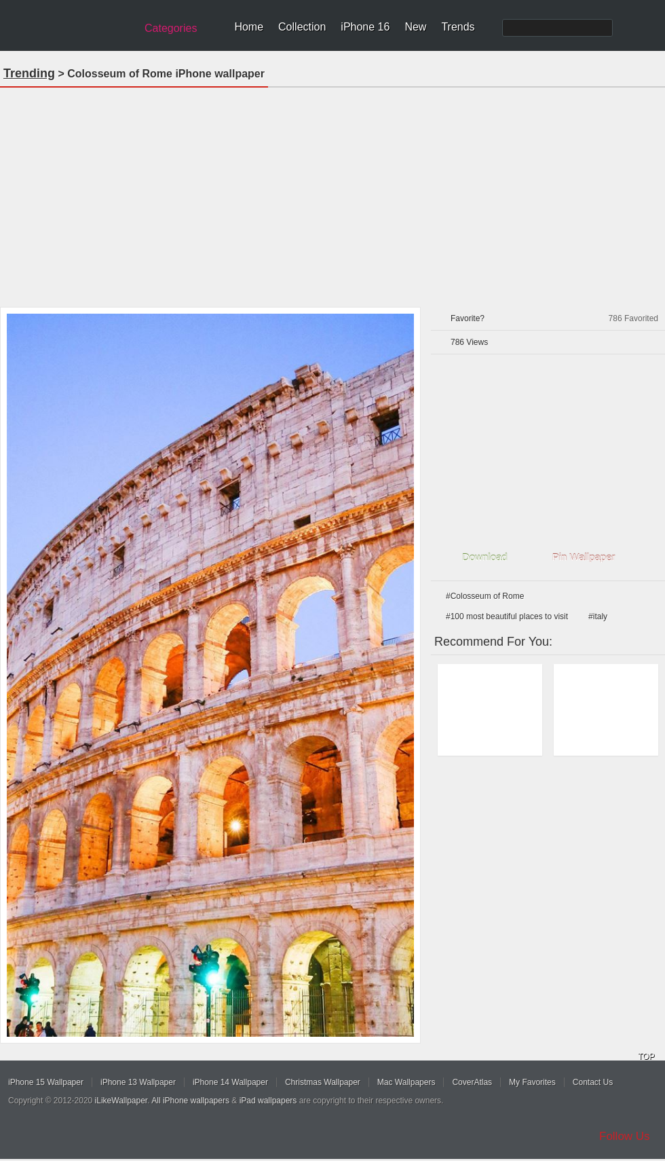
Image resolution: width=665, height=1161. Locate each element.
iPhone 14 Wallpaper (230, 1082)
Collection (302, 27)
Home (248, 27)
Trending (29, 73)
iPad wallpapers (268, 1100)
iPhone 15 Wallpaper (45, 1082)
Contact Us (593, 1082)
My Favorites (532, 1082)
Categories (171, 28)
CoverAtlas (472, 1082)
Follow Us (624, 1136)
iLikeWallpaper (121, 1100)
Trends (457, 27)
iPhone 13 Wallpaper (138, 1082)
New (415, 27)
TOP (646, 1056)
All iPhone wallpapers (190, 1100)
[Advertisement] (333, 193)
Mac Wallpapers (406, 1082)
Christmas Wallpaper (322, 1082)
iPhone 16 (365, 27)
